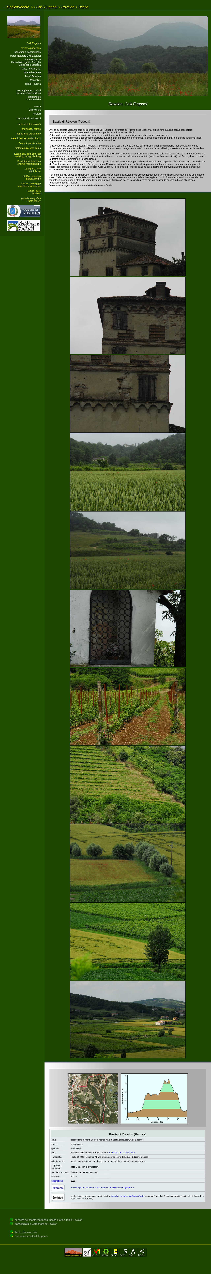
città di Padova (33, 84)
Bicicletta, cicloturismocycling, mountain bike (29, 162)
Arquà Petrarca (33, 76)
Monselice (35, 80)
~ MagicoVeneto (15, 7)
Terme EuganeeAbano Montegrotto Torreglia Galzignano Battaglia (26, 62)
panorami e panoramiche (28, 52)
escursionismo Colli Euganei (31, 1236)
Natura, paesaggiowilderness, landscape (29, 184)
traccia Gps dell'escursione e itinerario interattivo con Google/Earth (102, 1187)
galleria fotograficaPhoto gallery (31, 199)
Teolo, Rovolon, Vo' (30, 68)
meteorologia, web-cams (28, 148)
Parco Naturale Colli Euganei (25, 55)
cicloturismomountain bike (33, 98)
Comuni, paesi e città (30, 143)
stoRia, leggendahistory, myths (32, 177)
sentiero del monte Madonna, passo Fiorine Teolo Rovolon (48, 1220)
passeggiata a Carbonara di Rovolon (36, 1224)
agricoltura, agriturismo (29, 133)
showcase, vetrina (31, 129)
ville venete (35, 110)
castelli (37, 113)
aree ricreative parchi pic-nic (26, 138)
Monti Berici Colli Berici (28, 118)
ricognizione (57, 1181)
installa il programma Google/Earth (127, 1196)
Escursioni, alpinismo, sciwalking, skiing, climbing (27, 155)
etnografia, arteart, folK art (33, 170)
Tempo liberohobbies (34, 192)
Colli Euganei (46, 7)
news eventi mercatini (29, 124)
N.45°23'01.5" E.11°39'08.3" (122, 1152)
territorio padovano (31, 48)
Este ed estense (32, 72)
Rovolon (67, 7)
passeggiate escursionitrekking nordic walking (29, 91)
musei (37, 106)
